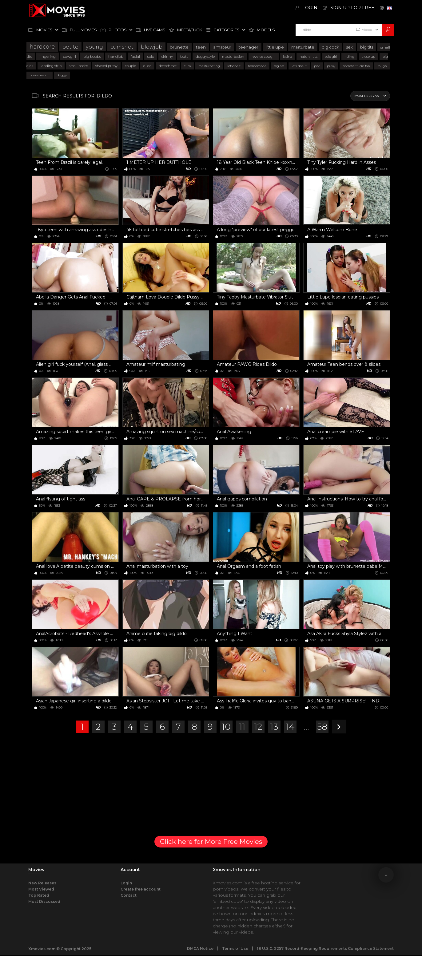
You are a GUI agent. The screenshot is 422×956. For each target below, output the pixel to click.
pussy (331, 66)
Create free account (141, 889)
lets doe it (299, 66)
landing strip (51, 66)
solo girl (331, 56)
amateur (222, 47)
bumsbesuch (40, 75)
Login (126, 883)
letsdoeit (234, 66)
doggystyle (205, 56)
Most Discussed (44, 901)
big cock (330, 47)
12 (258, 726)
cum (187, 66)
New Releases (42, 883)
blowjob (151, 47)
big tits (366, 47)
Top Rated (38, 895)
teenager (248, 47)
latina (287, 56)
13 (274, 726)
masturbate (302, 47)
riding (349, 56)
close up (368, 56)
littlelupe (275, 47)
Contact (129, 895)
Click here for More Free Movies (211, 841)
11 (242, 726)
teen (201, 47)
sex (349, 47)
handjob (115, 56)
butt (184, 56)
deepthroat (168, 66)
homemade (257, 66)
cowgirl (69, 56)
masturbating (209, 66)
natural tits (308, 56)
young (94, 47)
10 (226, 726)
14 (290, 726)
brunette (179, 47)
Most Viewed (41, 889)
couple (130, 66)
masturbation (233, 56)
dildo (147, 66)
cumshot (121, 47)
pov (317, 66)
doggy (62, 75)
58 (322, 726)
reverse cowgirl (264, 56)
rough (382, 66)
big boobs (92, 56)
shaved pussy (106, 66)
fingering (47, 56)
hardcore (42, 46)
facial (135, 56)
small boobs (78, 66)
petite (70, 47)
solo (150, 56)
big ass (279, 66)
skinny (167, 56)
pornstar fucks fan (356, 66)
